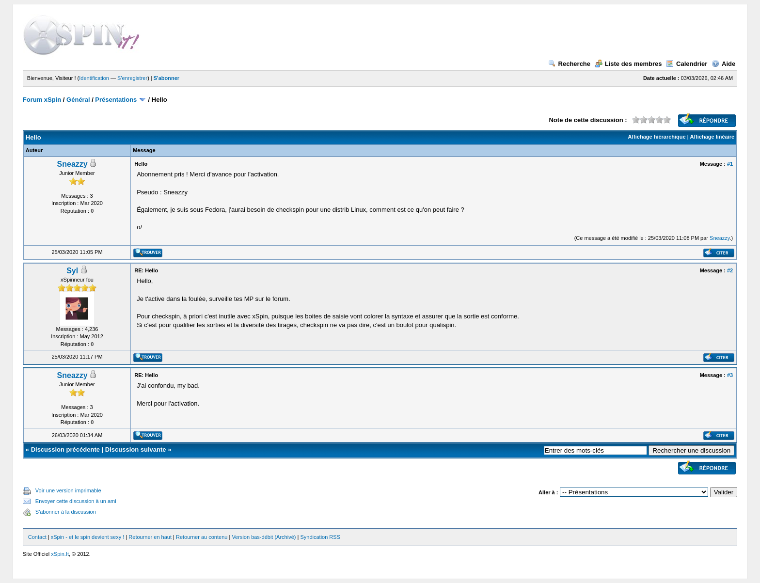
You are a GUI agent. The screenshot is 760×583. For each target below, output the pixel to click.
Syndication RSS (320, 537)
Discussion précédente (65, 449)
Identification (94, 78)
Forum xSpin (42, 99)
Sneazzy (72, 164)
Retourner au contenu (201, 537)
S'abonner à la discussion (65, 512)
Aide (723, 63)
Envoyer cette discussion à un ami (75, 501)
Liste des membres (628, 63)
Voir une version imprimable (68, 490)
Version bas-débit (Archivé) (264, 537)
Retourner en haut (150, 537)
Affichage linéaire (712, 137)
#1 (730, 164)
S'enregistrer (132, 78)
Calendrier (686, 63)
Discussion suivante (135, 449)
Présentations (116, 99)
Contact (37, 537)
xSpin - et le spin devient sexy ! (88, 537)
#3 (730, 375)
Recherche (569, 63)
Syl (72, 271)
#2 (730, 270)
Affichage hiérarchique (656, 137)
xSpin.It (60, 554)
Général (78, 99)
